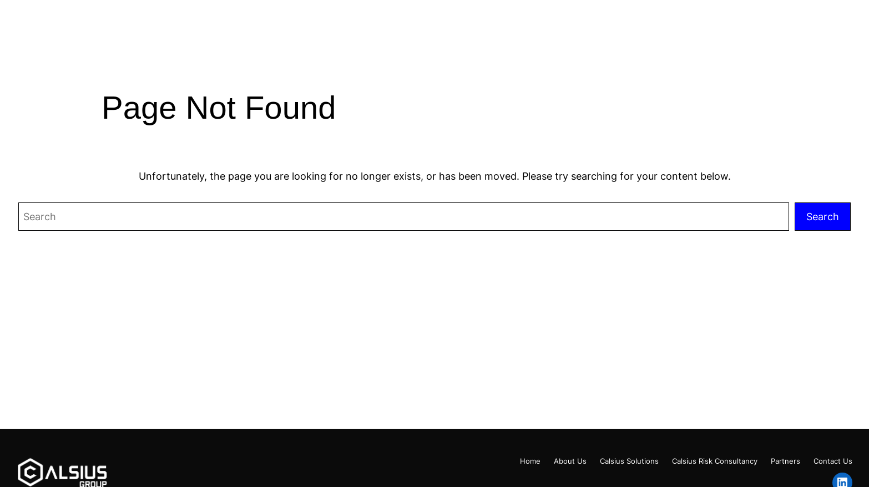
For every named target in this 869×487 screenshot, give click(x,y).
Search (822, 216)
